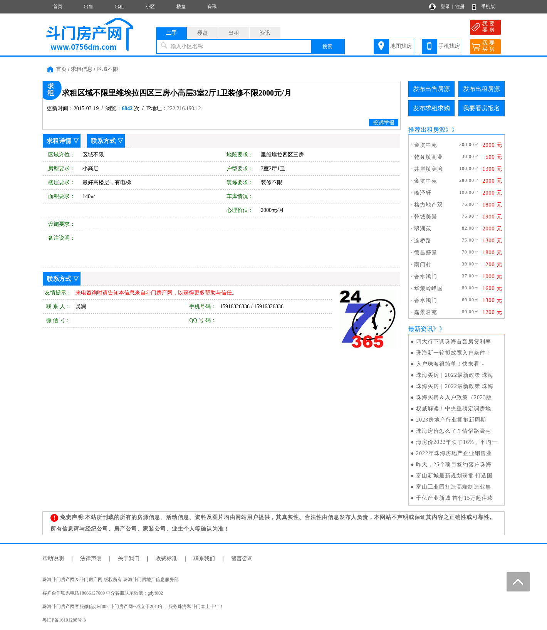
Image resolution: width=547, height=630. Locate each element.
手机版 (488, 6)
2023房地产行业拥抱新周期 (451, 420)
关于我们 (128, 558)
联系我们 (204, 558)
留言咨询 (242, 558)
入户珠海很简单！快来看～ (450, 364)
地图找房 (401, 46)
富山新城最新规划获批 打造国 (454, 476)
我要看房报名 (481, 108)
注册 (460, 6)
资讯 (211, 6)
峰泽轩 (422, 193)
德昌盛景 (425, 252)
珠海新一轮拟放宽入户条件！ (453, 353)
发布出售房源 (431, 89)
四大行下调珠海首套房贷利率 (453, 341)
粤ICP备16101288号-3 (64, 620)
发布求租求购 (431, 108)
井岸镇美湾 (428, 169)
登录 (445, 6)
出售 (88, 6)
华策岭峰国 (428, 288)
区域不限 (107, 69)
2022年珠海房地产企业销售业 (454, 453)
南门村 (422, 264)
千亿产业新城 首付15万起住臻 (454, 498)
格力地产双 (428, 205)
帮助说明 (53, 558)
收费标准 (166, 558)
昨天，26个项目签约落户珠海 (454, 464)
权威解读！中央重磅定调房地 (453, 409)
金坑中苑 (425, 145)
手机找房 (449, 46)
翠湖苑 (422, 229)
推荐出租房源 (426, 129)
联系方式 (103, 141)
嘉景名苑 (425, 312)
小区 (150, 6)
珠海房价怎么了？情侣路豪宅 (453, 431)
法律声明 (91, 558)
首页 (57, 6)
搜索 (327, 46)
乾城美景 (425, 217)
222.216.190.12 (184, 108)
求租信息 (81, 69)
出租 (119, 6)
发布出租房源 (481, 89)
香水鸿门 (425, 276)
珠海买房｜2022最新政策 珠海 (455, 375)
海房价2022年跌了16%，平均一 (456, 442)
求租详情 (59, 141)
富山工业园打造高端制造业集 (453, 487)
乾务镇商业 (428, 157)
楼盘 (181, 6)
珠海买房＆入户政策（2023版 (454, 397)
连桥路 (422, 241)
